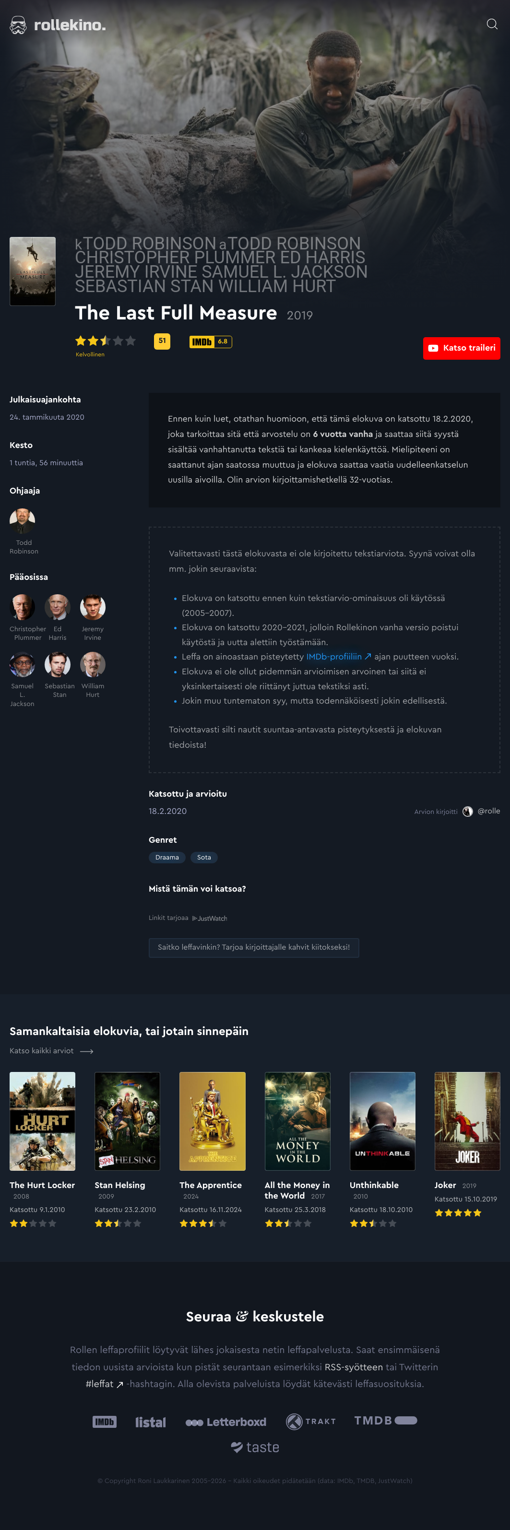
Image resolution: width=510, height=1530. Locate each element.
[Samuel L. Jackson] (22, 680)
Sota (204, 857)
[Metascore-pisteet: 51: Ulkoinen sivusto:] (236, 341)
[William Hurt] (93, 680)
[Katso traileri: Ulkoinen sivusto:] (461, 341)
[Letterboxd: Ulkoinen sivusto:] (225, 1421)
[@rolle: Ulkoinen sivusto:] (481, 811)
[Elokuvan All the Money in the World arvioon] (298, 1150)
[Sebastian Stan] (57, 680)
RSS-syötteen (354, 1367)
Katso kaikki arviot (52, 1051)
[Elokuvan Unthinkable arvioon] (382, 1150)
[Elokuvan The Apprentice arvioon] (212, 1150)
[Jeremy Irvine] (93, 618)
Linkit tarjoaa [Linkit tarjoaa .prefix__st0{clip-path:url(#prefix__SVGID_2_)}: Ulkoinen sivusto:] (188, 918)
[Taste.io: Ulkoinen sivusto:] (255, 1448)
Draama (167, 857)
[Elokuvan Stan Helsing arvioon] (127, 1150)
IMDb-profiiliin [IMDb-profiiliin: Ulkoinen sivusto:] (334, 657)
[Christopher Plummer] (22, 618)
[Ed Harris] (57, 618)
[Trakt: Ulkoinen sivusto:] (313, 1421)
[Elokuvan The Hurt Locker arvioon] (42, 1150)
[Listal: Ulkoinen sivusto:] (148, 1421)
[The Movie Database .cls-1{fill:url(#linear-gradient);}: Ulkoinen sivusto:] (386, 1421)
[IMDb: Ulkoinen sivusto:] (104, 1421)
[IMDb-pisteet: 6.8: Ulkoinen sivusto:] (284, 342)
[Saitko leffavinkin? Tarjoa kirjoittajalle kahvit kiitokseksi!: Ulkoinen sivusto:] (254, 947)
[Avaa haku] (492, 19)
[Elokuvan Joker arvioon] (467, 1145)
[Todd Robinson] (22, 532)
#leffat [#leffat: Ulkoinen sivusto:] (100, 1384)
